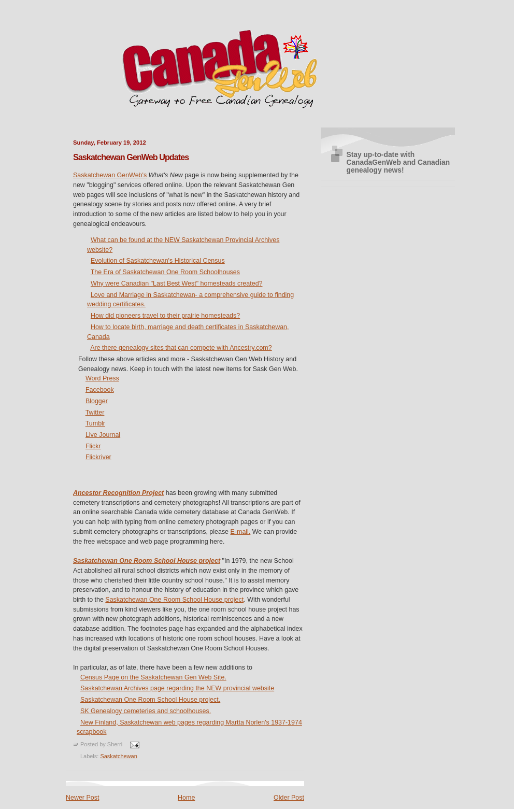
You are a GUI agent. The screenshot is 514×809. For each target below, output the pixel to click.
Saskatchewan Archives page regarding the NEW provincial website (177, 688)
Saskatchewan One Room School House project (146, 560)
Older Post (289, 797)
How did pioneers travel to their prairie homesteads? (165, 315)
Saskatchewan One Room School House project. (150, 699)
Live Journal (102, 434)
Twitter (95, 412)
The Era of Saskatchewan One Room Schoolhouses (165, 272)
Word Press (102, 378)
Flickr (93, 446)
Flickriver (98, 457)
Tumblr (95, 423)
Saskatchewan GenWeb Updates (131, 157)
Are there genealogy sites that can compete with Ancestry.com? (181, 347)
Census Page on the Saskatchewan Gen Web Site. (153, 677)
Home (186, 797)
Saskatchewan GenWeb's (110, 175)
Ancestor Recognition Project (118, 492)
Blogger (96, 401)
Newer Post (82, 797)
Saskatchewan (118, 756)
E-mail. (241, 531)
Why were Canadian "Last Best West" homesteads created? (177, 283)
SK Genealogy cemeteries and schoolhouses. (145, 711)
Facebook (99, 389)
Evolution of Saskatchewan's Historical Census (158, 260)
